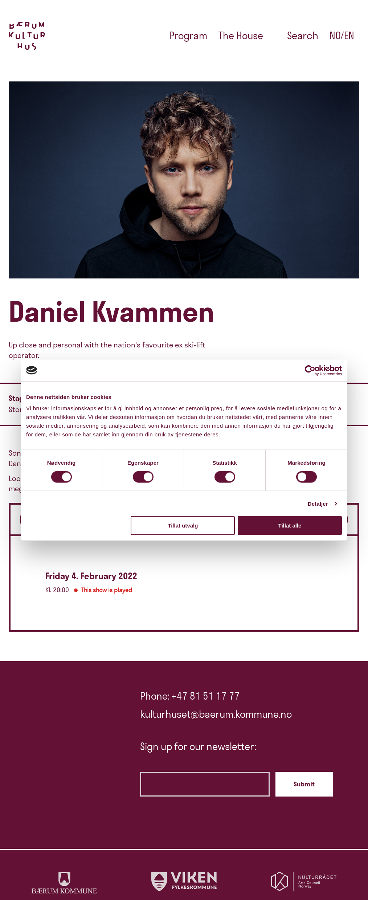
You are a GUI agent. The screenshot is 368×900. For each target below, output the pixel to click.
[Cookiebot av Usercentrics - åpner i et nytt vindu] (310, 370)
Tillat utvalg (183, 525)
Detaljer (318, 503)
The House (240, 35)
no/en (342, 35)
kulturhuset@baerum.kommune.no (216, 714)
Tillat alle (289, 525)
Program (188, 35)
